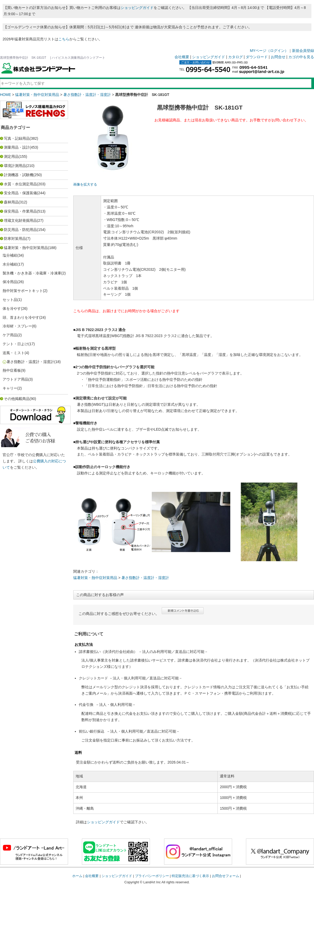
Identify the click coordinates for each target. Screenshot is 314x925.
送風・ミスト (14, 353)
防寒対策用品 (15, 238)
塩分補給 (10, 255)
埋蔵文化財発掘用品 (20, 220)
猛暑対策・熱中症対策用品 (37, 95)
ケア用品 (10, 335)
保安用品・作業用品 (20, 211)
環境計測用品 (15, 166)
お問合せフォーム (225, 876)
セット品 (10, 299)
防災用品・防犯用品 (20, 230)
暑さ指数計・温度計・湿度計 (87, 95)
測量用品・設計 (17, 147)
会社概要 (182, 57)
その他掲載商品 (17, 399)
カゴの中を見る (301, 57)
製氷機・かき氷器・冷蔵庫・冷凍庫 (32, 273)
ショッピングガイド (137, 8)
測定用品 (11, 156)
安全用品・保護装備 (20, 193)
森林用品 (11, 202)
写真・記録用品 (17, 138)
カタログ (235, 57)
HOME (5, 95)
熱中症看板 (12, 370)
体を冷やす (12, 308)
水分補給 (10, 264)
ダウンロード (257, 57)
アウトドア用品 (15, 379)
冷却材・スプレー (17, 326)
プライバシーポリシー (152, 876)
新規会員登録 (303, 50)
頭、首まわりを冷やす (21, 317)
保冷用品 (10, 282)
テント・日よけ (15, 344)
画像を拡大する (85, 184)
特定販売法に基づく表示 (190, 876)
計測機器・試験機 (18, 175)
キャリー (10, 388)
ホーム (77, 876)
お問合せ (278, 57)
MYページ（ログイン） (269, 50)
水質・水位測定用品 (20, 184)
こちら (63, 39)
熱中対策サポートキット (23, 291)
